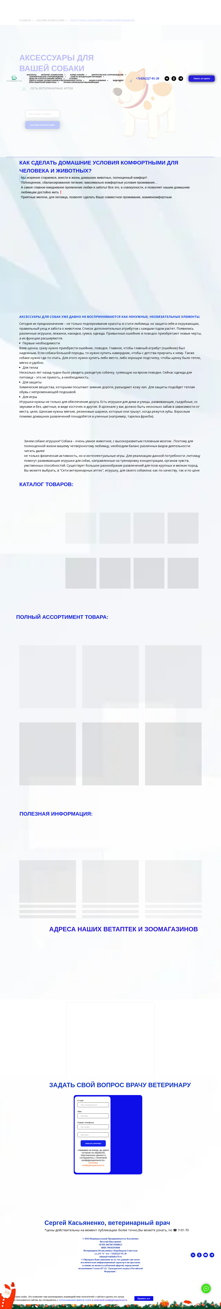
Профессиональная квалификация (81, 82)
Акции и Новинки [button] (97, 80)
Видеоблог (118, 80)
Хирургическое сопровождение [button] (107, 75)
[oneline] (93, 1134)
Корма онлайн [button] (77, 75)
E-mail (80, 1100)
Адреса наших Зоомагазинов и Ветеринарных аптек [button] (55, 80)
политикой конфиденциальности (110, 1300)
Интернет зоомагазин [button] (52, 75)
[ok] (173, 78)
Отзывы (73, 79)
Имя (79, 1111)
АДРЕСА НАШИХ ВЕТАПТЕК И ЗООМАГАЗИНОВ (123, 929)
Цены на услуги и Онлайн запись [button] (46, 79)
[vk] (167, 78)
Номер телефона (85, 1122)
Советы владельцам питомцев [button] (86, 77)
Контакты (31, 75)
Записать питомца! (93, 1143)
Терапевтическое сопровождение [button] (46, 77)
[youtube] (205, 1256)
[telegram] (180, 78)
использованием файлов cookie (75, 1300)
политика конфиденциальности (93, 1164)
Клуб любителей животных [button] (43, 82)
